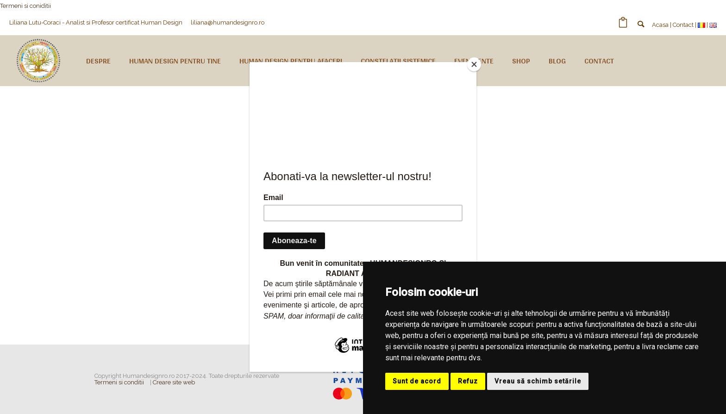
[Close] (474, 64)
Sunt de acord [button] (417, 381)
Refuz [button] (468, 381)
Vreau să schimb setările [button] (537, 381)
